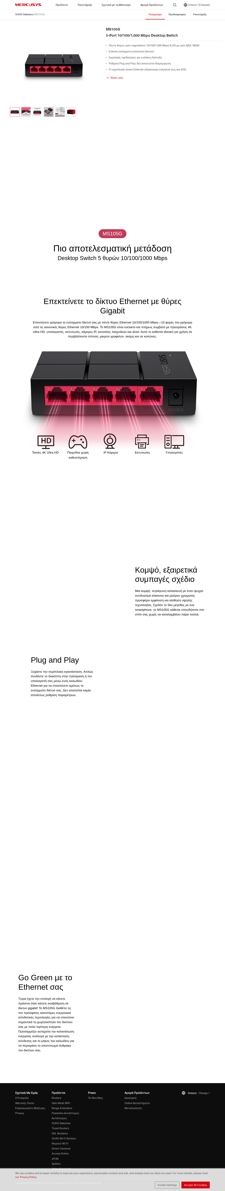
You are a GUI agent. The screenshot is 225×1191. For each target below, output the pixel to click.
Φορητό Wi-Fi (60, 1143)
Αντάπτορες (59, 1118)
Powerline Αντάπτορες (65, 1113)
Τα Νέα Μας (95, 1097)
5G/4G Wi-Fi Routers (64, 1138)
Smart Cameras (61, 1148)
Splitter (56, 1163)
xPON (55, 1158)
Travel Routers (60, 1128)
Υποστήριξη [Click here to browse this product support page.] (200, 14)
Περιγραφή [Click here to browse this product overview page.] (155, 14)
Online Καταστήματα (137, 1103)
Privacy (19, 1113)
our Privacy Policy (25, 1177)
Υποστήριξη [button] (84, 4)
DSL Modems (60, 1133)
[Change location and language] (197, 5)
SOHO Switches (24, 14)
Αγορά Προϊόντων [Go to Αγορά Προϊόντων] (151, 4)
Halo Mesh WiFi (61, 1103)
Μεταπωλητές (133, 1108)
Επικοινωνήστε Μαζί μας (30, 1108)
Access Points (60, 1153)
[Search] (174, 5)
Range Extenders (62, 1108)
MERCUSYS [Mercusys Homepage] (28, 4)
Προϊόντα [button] (62, 4)
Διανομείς (130, 1097)
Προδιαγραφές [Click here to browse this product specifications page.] (177, 14)
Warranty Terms (24, 1103)
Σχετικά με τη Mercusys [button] (116, 4)
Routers (56, 1097)
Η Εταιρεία (22, 1097)
